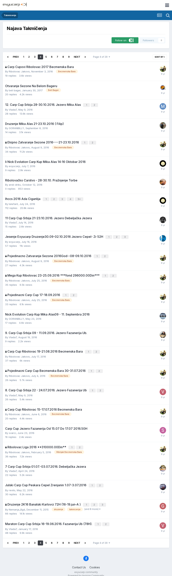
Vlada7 (13, 109)
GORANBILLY (16, 127)
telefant (13, 203)
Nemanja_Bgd (17, 504)
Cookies (94, 562)
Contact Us (79, 562)
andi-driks (15, 184)
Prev (16, 56)
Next (77, 56)
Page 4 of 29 (101, 56)
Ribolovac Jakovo (19, 71)
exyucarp (14, 165)
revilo (12, 485)
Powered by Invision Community (86, 570)
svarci (12, 429)
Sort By (160, 57)
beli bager (15, 90)
